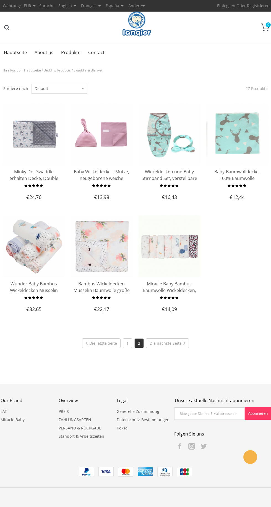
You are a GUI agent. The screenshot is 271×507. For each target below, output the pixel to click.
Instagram (191, 446)
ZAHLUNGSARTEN (75, 419)
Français (89, 5)
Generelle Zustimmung (138, 411)
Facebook (179, 446)
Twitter (203, 446)
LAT (4, 411)
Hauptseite (15, 52)
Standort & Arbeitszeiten (81, 436)
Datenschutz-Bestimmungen (143, 419)
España (112, 5)
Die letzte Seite (101, 343)
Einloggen (226, 5)
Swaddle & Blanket (88, 70)
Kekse (122, 428)
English (65, 5)
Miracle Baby (13, 419)
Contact (96, 52)
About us (44, 52)
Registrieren (258, 5)
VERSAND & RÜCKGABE (80, 428)
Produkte (70, 52)
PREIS (64, 411)
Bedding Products (57, 70)
